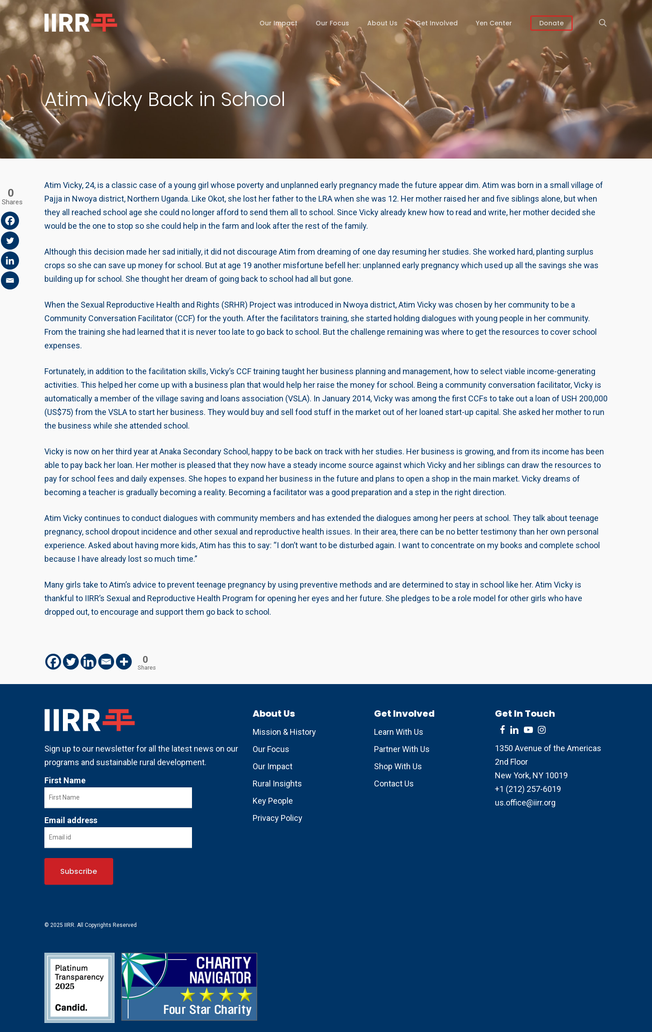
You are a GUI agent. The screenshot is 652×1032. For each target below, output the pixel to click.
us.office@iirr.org (525, 802)
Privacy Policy (277, 818)
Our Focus (271, 749)
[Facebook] (53, 662)
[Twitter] (71, 662)
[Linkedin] (88, 662)
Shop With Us (398, 766)
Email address (70, 820)
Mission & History (284, 732)
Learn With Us (398, 732)
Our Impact (272, 766)
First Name (65, 780)
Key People (273, 800)
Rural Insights (277, 783)
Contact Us (394, 783)
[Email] (106, 662)
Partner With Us (402, 749)
